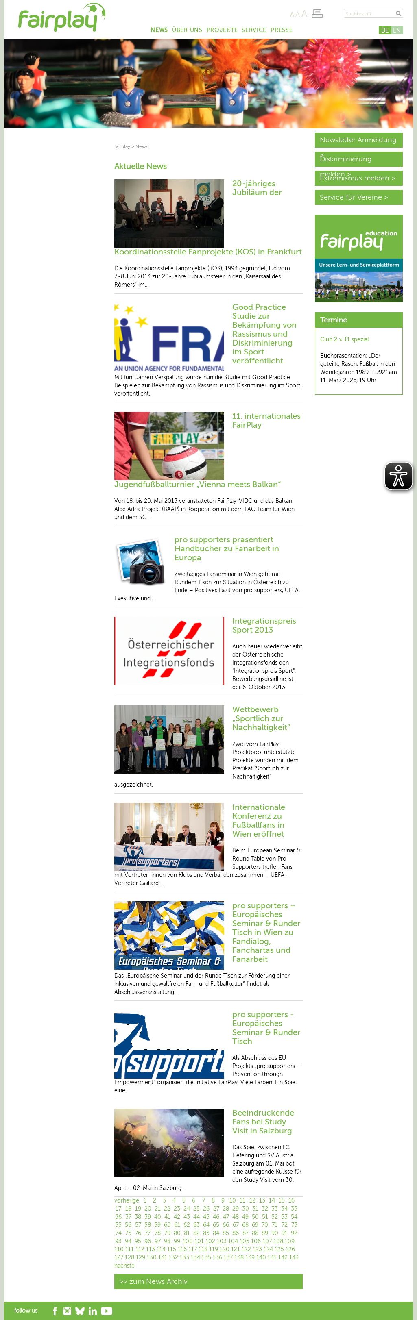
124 (268, 1249)
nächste (124, 1266)
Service (254, 30)
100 (188, 1241)
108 (278, 1241)
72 (285, 1225)
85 (226, 1233)
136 (217, 1258)
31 (255, 1209)
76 (138, 1233)
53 (284, 1217)
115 (171, 1249)
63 (196, 1225)
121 (235, 1249)
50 (255, 1217)
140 (261, 1258)
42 (177, 1217)
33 (274, 1209)
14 (272, 1201)
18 (128, 1209)
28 (226, 1209)
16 (291, 1201)
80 (177, 1233)
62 (186, 1225)
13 (262, 1201)
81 (187, 1233)
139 (250, 1258)
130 (152, 1258)
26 (206, 1209)
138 (239, 1258)
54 (294, 1217)
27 (216, 1209)
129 (140, 1258)
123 (257, 1249)
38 (138, 1217)
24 (186, 1209)
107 (267, 1241)
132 (173, 1258)
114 (161, 1249)
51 (265, 1217)
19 (138, 1209)
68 (245, 1225)
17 (118, 1209)
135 (206, 1258)
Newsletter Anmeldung (358, 140)
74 (119, 1233)
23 (177, 1209)
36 (118, 1217)
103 (222, 1241)
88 (255, 1233)
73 (294, 1225)
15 (282, 1201)
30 (245, 1209)
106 (256, 1241)
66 (226, 1225)
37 (128, 1217)
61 (177, 1225)
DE (385, 31)
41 (167, 1217)
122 (246, 1249)
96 (147, 1241)
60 (167, 1225)
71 (274, 1225)
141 (272, 1258)
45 (206, 1217)
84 (216, 1233)
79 (167, 1233)
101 (199, 1241)
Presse (282, 30)
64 (206, 1225)
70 (265, 1225)
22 (167, 1209)
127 (118, 1258)
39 (147, 1217)
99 (177, 1241)
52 (274, 1217)
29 (235, 1209)
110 (119, 1249)
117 (192, 1249)
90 (274, 1233)
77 (148, 1233)
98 (167, 1241)
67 (236, 1225)
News (159, 30)
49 (245, 1217)
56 (128, 1225)
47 (226, 1217)
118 (203, 1249)
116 (182, 1249)
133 (184, 1258)
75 (128, 1233)
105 (244, 1241)
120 (224, 1249)
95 (138, 1241)
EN (397, 31)
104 (233, 1241)
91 (285, 1233)
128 (129, 1258)
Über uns (187, 30)
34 (284, 1209)
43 (186, 1217)
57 (138, 1225)
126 (290, 1249)
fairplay (122, 146)
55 (118, 1225)
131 (162, 1258)
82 (196, 1233)
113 (150, 1249)
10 (232, 1201)
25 (196, 1209)
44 (196, 1217)
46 (216, 1217)
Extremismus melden (354, 178)
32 (265, 1209)
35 (294, 1209)
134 (195, 1258)
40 (157, 1217)
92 (294, 1233)
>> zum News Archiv (153, 1281)
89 (265, 1233)
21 (158, 1209)
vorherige (126, 1201)
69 (255, 1225)
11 (242, 1201)
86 (235, 1233)
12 (252, 1201)
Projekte (222, 30)
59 (157, 1225)
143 (294, 1258)
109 (290, 1241)
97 (158, 1241)
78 (158, 1233)
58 (147, 1225)
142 (283, 1258)
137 (228, 1258)
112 (139, 1249)
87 (245, 1233)
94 (128, 1241)
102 (210, 1241)
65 (216, 1225)
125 (279, 1249)
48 (235, 1217)
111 (129, 1249)
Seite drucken (317, 13)
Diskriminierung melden (345, 161)
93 (118, 1241)
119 (213, 1249)
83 (206, 1233)
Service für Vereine (351, 197)
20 (147, 1209)
